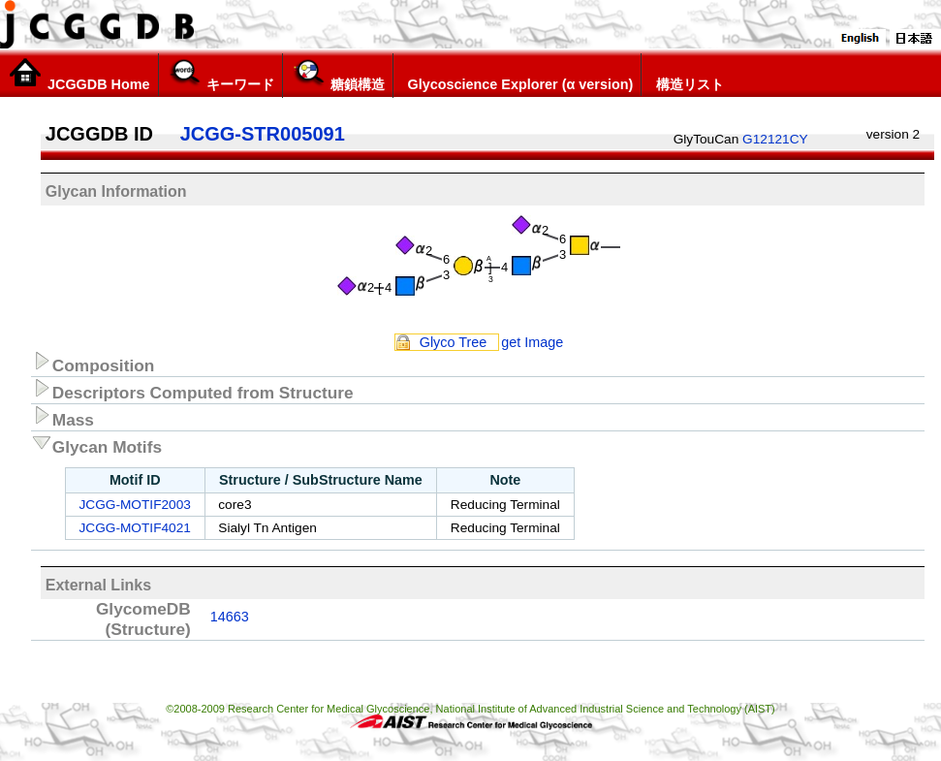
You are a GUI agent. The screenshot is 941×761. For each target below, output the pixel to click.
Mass (62, 416)
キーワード (220, 74)
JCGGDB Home (79, 74)
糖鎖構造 (338, 74)
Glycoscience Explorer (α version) (517, 74)
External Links (98, 585)
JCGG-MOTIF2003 (134, 504)
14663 (229, 616)
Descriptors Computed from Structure (192, 389)
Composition (93, 362)
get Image (532, 342)
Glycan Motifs (96, 444)
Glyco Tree (453, 342)
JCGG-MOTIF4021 (134, 528)
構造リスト (686, 74)
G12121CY (775, 139)
